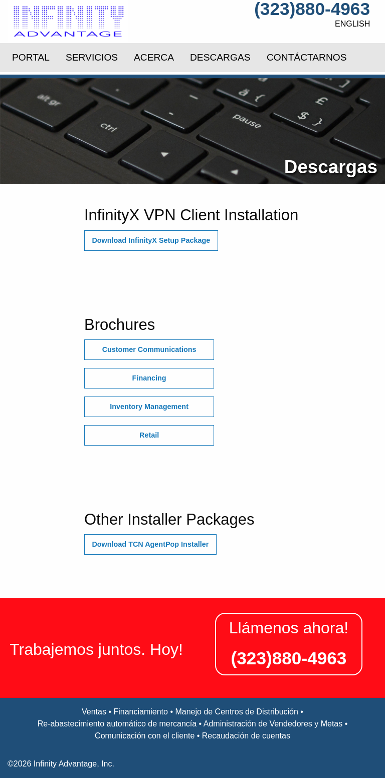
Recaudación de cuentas (246, 735)
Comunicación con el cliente (145, 735)
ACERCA (154, 57)
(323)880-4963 (312, 9)
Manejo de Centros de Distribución (236, 711)
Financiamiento (140, 711)
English (352, 24)
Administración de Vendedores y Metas (273, 723)
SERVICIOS (92, 57)
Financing (149, 378)
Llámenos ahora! (288, 628)
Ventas (94, 711)
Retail (149, 435)
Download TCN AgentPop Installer (150, 544)
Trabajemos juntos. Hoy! (96, 649)
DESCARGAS (220, 57)
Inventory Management (149, 407)
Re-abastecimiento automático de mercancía (117, 723)
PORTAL (31, 57)
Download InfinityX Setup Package (151, 240)
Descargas (330, 167)
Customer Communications (149, 349)
